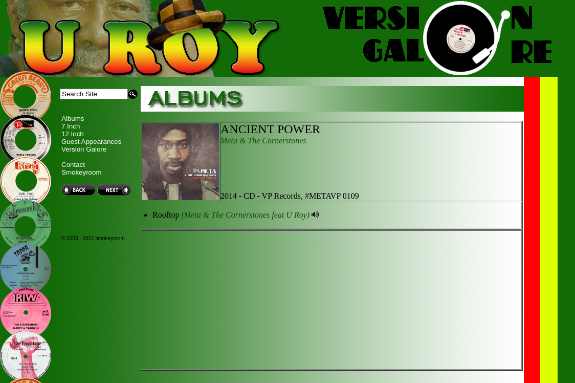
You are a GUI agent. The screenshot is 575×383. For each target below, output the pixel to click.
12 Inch (72, 134)
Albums (72, 118)
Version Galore (83, 149)
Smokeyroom (81, 172)
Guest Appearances (91, 141)
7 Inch (70, 126)
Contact (73, 164)
